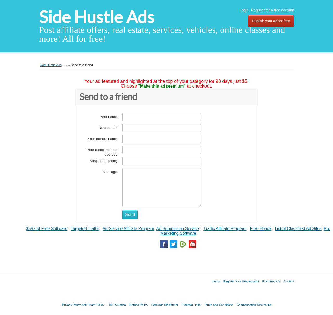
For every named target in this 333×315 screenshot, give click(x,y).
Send (130, 214)
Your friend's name (102, 139)
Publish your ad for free (271, 21)
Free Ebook (260, 228)
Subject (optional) (103, 161)
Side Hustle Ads (96, 17)
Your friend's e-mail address (102, 152)
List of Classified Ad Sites (298, 228)
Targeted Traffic (85, 228)
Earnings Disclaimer (164, 304)
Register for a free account (272, 10)
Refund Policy (138, 304)
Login (244, 10)
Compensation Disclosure (253, 304)
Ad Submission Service (177, 228)
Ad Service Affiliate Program (128, 228)
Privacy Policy (71, 304)
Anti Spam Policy (92, 304)
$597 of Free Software (46, 228)
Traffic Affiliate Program (224, 228)
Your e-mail (108, 128)
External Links (191, 304)
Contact (289, 281)
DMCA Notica (117, 304)
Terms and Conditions (218, 304)
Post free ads (271, 281)
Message (110, 172)
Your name (108, 117)
